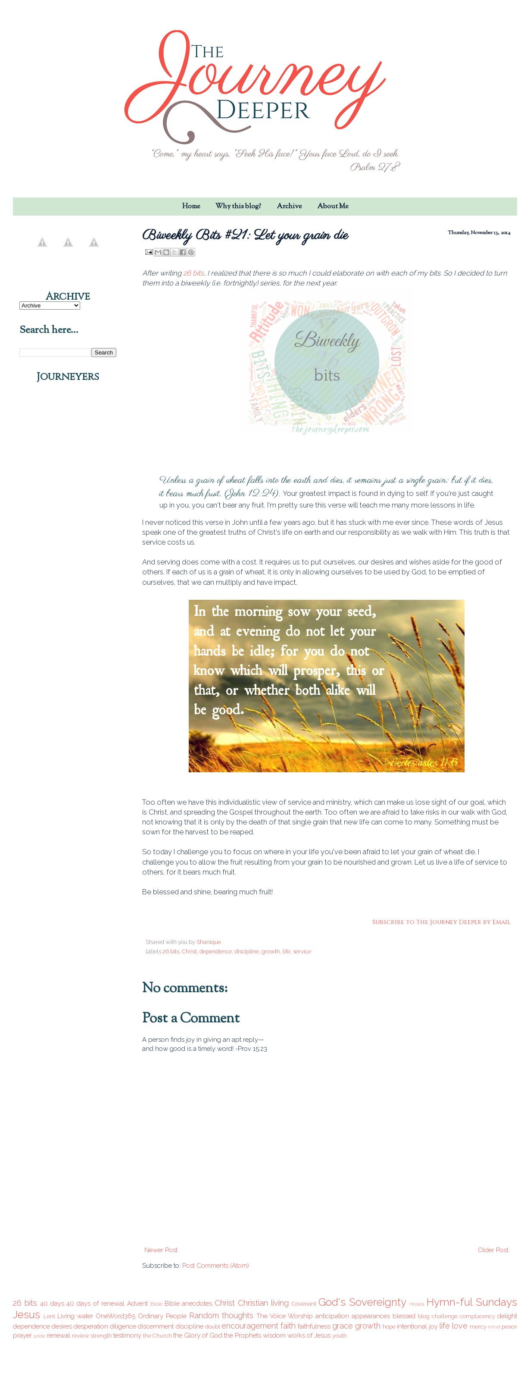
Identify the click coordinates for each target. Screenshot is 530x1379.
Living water (75, 1316)
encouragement (249, 1325)
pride (40, 1336)
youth (339, 1335)
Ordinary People (162, 1316)
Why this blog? (238, 207)
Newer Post (161, 1250)
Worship (300, 1316)
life (286, 951)
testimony (127, 1335)
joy (433, 1326)
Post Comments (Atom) (215, 1265)
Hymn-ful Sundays (472, 1302)
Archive (289, 207)
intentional (412, 1326)
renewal (58, 1335)
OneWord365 (115, 1316)
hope (389, 1326)
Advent (137, 1303)
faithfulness (314, 1326)
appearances (371, 1316)
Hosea (416, 1304)
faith (288, 1325)
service (302, 951)
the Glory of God (197, 1335)
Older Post (493, 1250)
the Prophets (242, 1335)
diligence (123, 1326)
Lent (49, 1316)
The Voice (271, 1316)
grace (342, 1325)
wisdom (274, 1335)
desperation (91, 1326)
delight (507, 1316)
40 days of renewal (95, 1303)
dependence (216, 951)
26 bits (193, 273)
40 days (52, 1303)
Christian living (263, 1302)
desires (62, 1326)
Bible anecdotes (188, 1303)
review (80, 1335)
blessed (404, 1316)
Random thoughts (221, 1315)
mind (494, 1327)
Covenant (304, 1303)
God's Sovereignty (362, 1302)
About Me (332, 207)
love (460, 1325)
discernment (156, 1326)
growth (271, 951)
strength (101, 1335)
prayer (22, 1335)
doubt (212, 1326)
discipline (246, 951)
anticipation (332, 1316)
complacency (477, 1316)
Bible (156, 1304)
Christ (189, 951)
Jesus (26, 1314)
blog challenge (438, 1316)
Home (191, 207)
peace (509, 1326)
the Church (157, 1335)
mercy (478, 1326)
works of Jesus (308, 1335)
